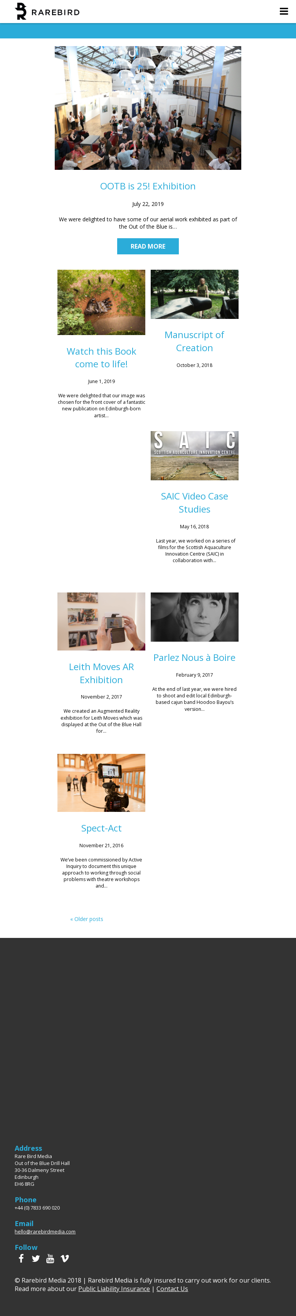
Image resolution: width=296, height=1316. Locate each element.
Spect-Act (101, 827)
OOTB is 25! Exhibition (148, 185)
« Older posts (86, 919)
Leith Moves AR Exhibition (101, 673)
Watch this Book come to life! (101, 357)
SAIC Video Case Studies (194, 502)
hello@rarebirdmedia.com (45, 1231)
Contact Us (172, 1288)
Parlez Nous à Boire (194, 657)
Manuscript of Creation (194, 341)
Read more (148, 246)
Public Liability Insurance (114, 1288)
